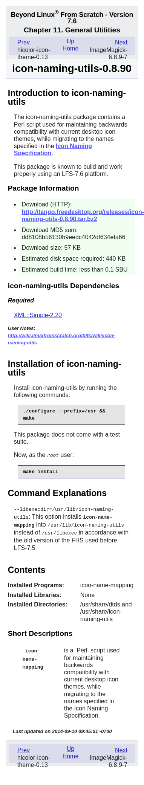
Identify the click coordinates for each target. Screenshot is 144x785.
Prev (23, 42)
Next (121, 42)
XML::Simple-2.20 (38, 315)
